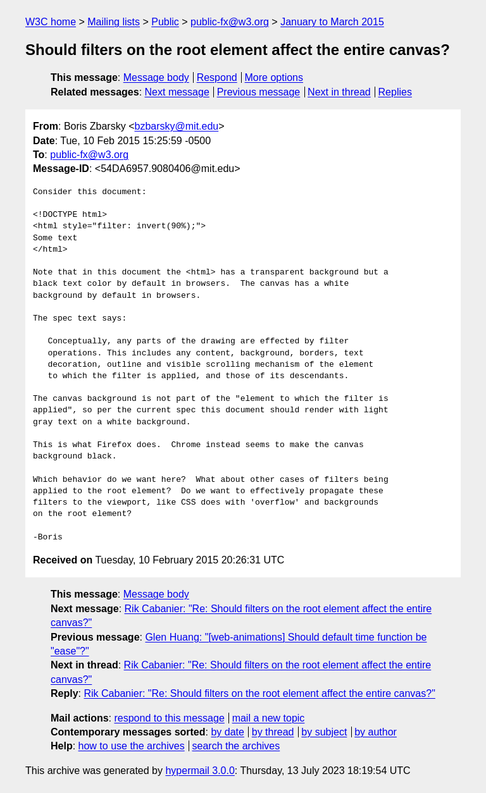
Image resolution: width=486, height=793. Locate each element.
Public (165, 21)
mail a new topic (268, 718)
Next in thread (339, 92)
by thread (273, 732)
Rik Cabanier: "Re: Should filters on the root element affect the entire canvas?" (259, 693)
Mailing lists (113, 21)
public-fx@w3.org (229, 21)
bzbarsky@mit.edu (176, 126)
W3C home (50, 21)
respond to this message (169, 718)
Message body (156, 77)
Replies (395, 92)
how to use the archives (131, 746)
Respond (217, 77)
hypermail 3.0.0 (199, 770)
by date (227, 732)
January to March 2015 (332, 21)
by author (375, 732)
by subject (324, 732)
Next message (177, 92)
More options (274, 77)
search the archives (236, 746)
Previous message (259, 92)
